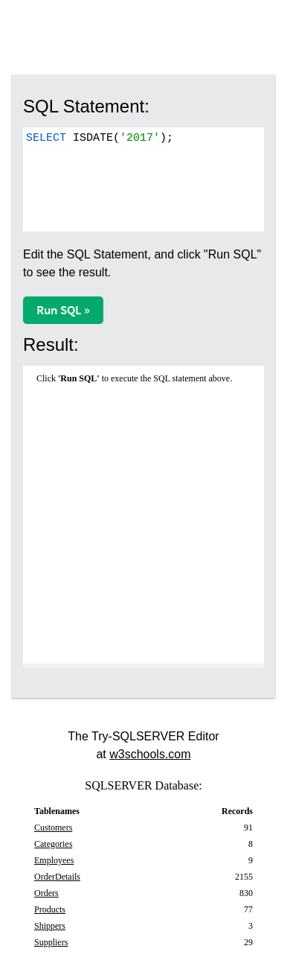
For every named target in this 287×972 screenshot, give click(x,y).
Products (49, 909)
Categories (53, 844)
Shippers (49, 926)
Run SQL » (63, 310)
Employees (54, 860)
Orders (46, 893)
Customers (53, 827)
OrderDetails (57, 876)
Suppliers (51, 942)
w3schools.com (149, 754)
